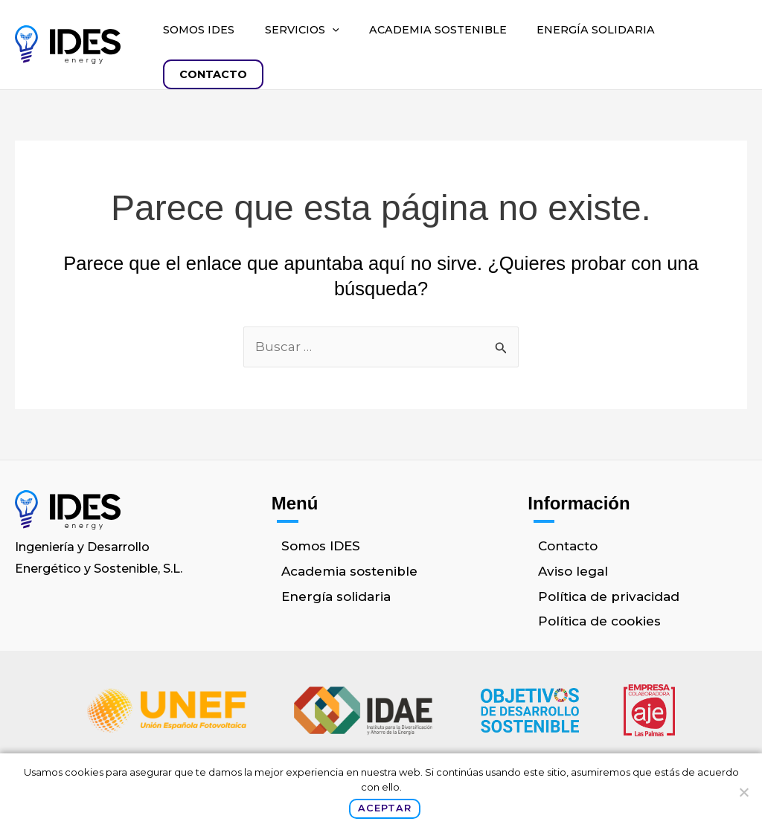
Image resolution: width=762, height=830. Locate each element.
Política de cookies (599, 621)
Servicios (302, 29)
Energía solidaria (596, 29)
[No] (743, 792)
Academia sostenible (438, 29)
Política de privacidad (608, 596)
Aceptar (384, 808)
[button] (332, 29)
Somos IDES (198, 29)
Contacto (213, 74)
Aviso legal (573, 571)
